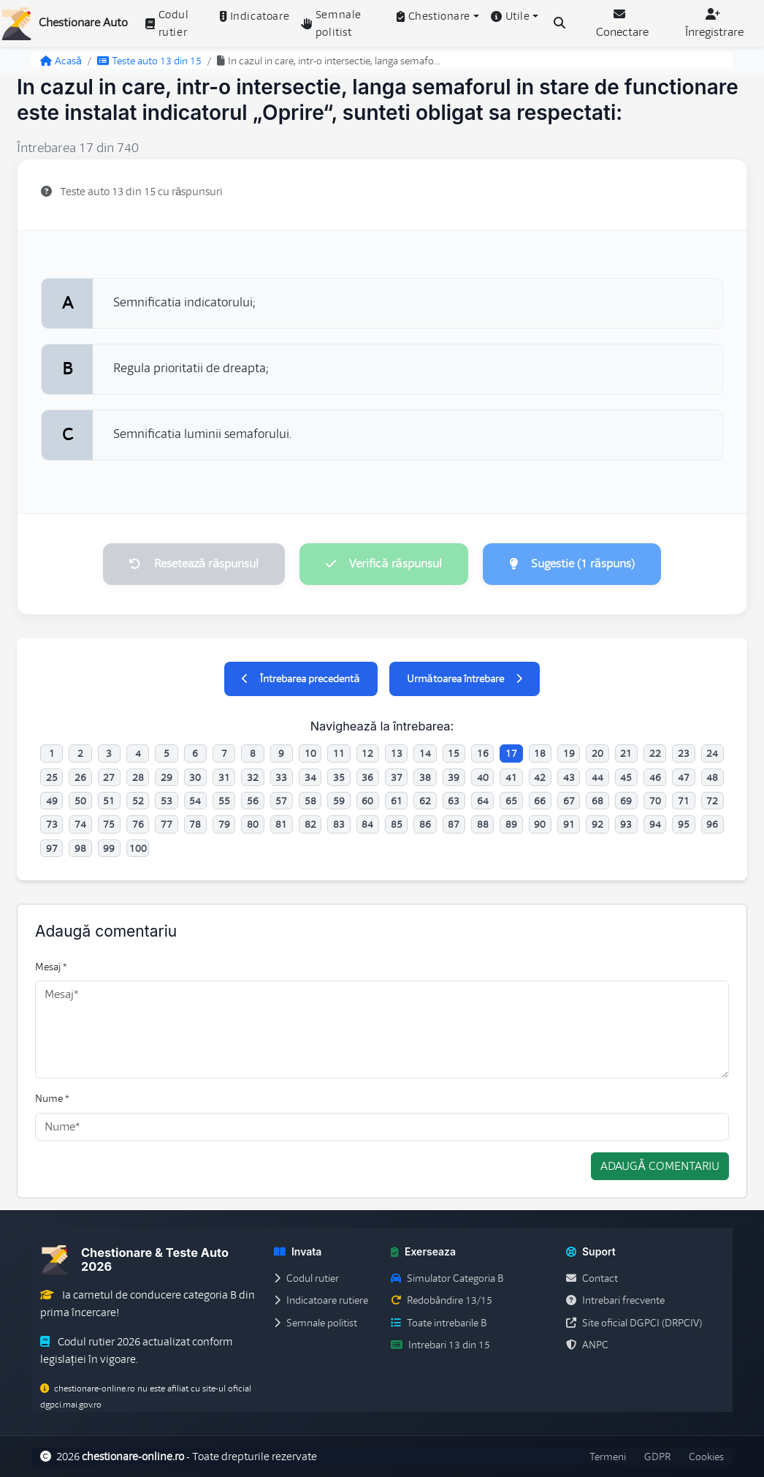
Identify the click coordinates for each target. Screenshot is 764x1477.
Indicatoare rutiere (321, 1300)
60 (367, 800)
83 (339, 824)
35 (339, 777)
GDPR (657, 1456)
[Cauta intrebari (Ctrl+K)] (559, 23)
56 (253, 800)
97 (52, 848)
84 (367, 824)
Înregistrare (714, 23)
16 (483, 753)
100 (138, 848)
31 (224, 777)
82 (310, 824)
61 (396, 800)
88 (483, 824)
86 (425, 824)
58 (310, 800)
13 (396, 753)
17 (511, 753)
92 (597, 824)
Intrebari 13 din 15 (440, 1344)
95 (683, 824)
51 (109, 800)
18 (540, 753)
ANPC (587, 1344)
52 (138, 800)
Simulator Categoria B (447, 1278)
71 (683, 800)
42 (540, 777)
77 (166, 824)
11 (339, 753)
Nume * (52, 1098)
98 (80, 848)
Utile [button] (510, 16)
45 (626, 777)
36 (367, 777)
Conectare (622, 23)
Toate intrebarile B (438, 1322)
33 (281, 777)
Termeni (607, 1456)
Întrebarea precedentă (300, 678)
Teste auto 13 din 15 (149, 60)
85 (396, 824)
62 (425, 800)
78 (195, 824)
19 (569, 753)
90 (540, 824)
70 (655, 800)
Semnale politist (331, 23)
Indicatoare (254, 16)
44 (597, 777)
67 (569, 800)
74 (80, 824)
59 (339, 800)
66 (540, 800)
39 (453, 777)
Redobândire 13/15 (441, 1300)
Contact (592, 1278)
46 (655, 777)
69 (626, 800)
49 (52, 800)
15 (453, 753)
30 (195, 777)
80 (253, 824)
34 (310, 777)
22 (655, 753)
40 (483, 777)
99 (109, 848)
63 (453, 800)
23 (683, 753)
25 (52, 777)
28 (138, 777)
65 (511, 800)
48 (712, 777)
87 (453, 824)
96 (712, 824)
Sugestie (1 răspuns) (572, 563)
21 (626, 753)
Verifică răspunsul (383, 563)
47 (683, 777)
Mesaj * (51, 966)
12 (367, 753)
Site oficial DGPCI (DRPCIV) (634, 1322)
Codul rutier (167, 23)
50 (80, 800)
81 (281, 824)
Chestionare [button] (433, 16)
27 (109, 777)
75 (109, 824)
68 (597, 800)
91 (569, 824)
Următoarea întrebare (464, 678)
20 (597, 753)
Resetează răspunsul (194, 563)
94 (655, 824)
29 (166, 777)
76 (138, 824)
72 (712, 800)
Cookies (706, 1456)
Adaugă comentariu (659, 1166)
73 (52, 824)
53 (166, 800)
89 (511, 824)
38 (425, 777)
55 (224, 800)
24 (712, 753)
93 (626, 824)
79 (224, 824)
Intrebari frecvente (615, 1300)
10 (310, 753)
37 (396, 777)
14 (425, 753)
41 (511, 777)
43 (569, 777)
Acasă (61, 60)
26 (80, 777)
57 (281, 800)
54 (195, 800)
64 (483, 800)
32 (253, 777)
